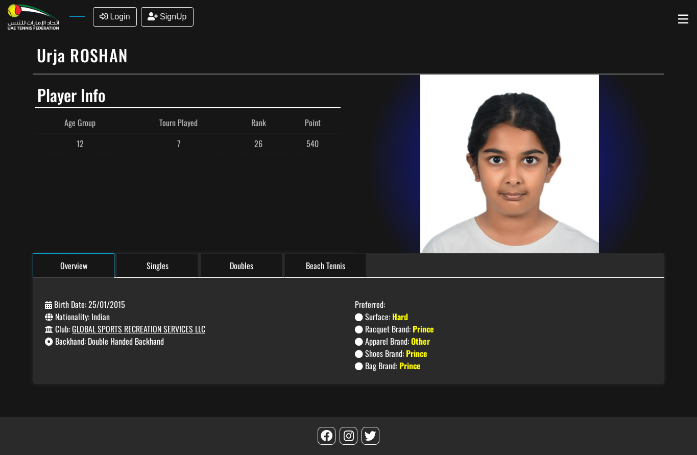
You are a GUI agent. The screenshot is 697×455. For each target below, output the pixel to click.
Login (115, 16)
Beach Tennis (325, 265)
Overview (73, 265)
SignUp (167, 16)
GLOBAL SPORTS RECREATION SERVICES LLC (138, 329)
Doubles (241, 265)
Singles (158, 265)
